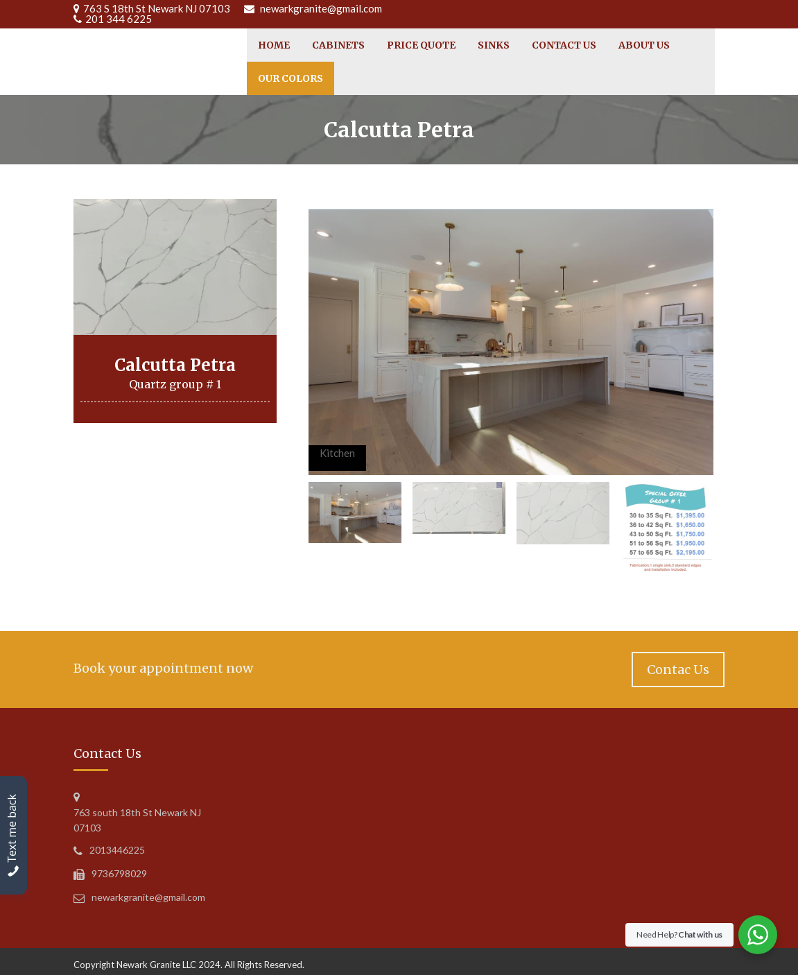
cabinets (338, 45)
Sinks (494, 45)
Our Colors (290, 78)
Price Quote (421, 45)
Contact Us (564, 45)
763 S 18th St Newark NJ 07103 (156, 8)
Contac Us (678, 670)
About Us (644, 45)
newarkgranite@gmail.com (321, 8)
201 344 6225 (118, 18)
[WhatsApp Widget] (757, 934)
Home (274, 45)
